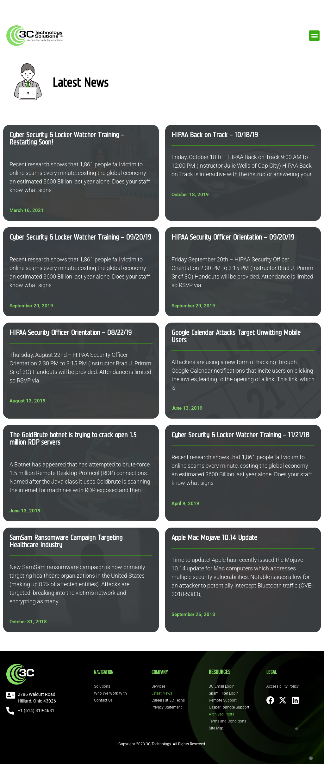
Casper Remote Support (229, 707)
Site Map (216, 728)
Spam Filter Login (224, 693)
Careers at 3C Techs (168, 700)
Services (158, 686)
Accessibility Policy (282, 686)
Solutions (102, 686)
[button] (314, 35)
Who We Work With (110, 693)
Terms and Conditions (227, 721)
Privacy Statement (167, 707)
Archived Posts (221, 714)
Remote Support (223, 700)
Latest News (162, 693)
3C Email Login (221, 686)
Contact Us (103, 700)
